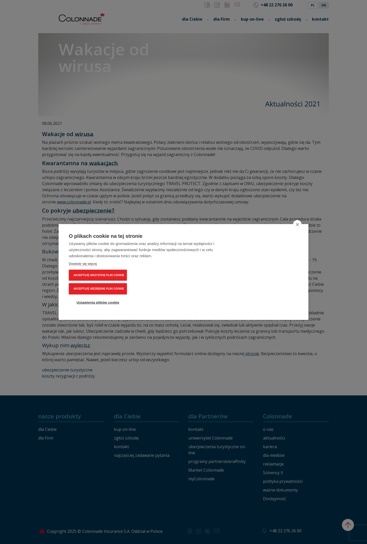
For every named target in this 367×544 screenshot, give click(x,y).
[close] (297, 241)
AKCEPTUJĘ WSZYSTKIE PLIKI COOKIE (268, 258)
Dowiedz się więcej (83, 281)
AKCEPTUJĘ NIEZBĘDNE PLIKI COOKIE (268, 271)
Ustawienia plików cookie (267, 286)
